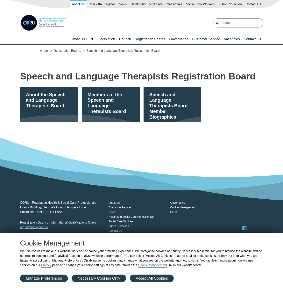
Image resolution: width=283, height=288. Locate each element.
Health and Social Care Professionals (156, 4)
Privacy (46, 265)
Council (125, 39)
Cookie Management (152, 265)
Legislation (106, 39)
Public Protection (230, 4)
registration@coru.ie (34, 227)
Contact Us (253, 4)
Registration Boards (150, 39)
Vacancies (232, 39)
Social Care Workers (200, 4)
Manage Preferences (44, 278)
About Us (78, 4)
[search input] (238, 22)
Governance (178, 39)
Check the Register (101, 4)
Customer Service (206, 39)
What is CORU (83, 39)
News (123, 4)
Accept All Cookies (152, 278)
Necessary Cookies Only (99, 278)
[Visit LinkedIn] (244, 228)
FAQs (173, 212)
